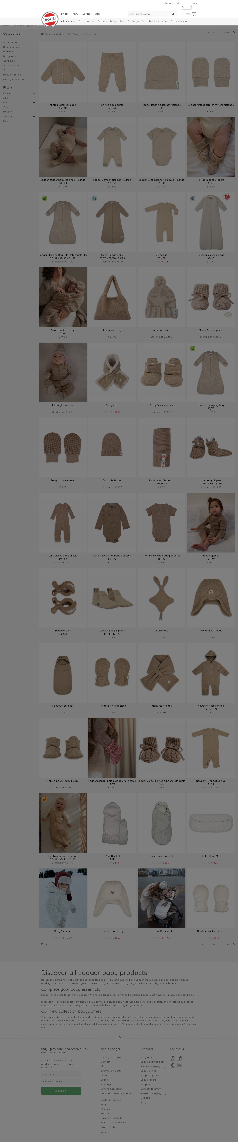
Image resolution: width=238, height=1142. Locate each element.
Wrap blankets (150, 21)
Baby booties (86, 21)
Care (164, 21)
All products (68, 21)
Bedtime (102, 21)
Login (194, 3)
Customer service (172, 3)
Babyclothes (117, 21)
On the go (133, 21)
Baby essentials (179, 21)
